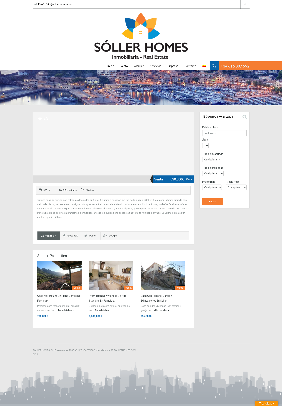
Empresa (173, 66)
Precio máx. (233, 181)
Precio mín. (208, 181)
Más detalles (66, 310)
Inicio (110, 66)
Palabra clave (210, 127)
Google (110, 235)
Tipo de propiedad (212, 167)
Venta (124, 66)
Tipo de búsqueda (212, 153)
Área (205, 140)
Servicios (155, 66)
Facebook (70, 235)
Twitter (90, 235)
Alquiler (139, 66)
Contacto (190, 66)
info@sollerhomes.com (59, 4)
